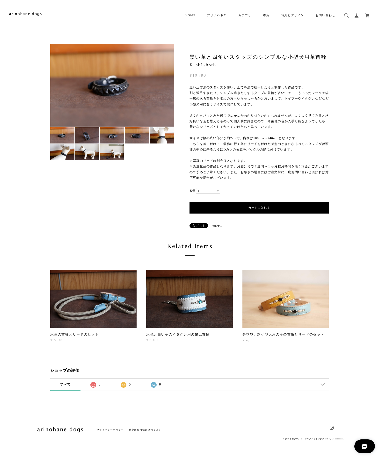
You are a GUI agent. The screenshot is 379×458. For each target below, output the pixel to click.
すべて (65, 384)
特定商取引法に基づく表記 (145, 430)
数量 (192, 191)
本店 (266, 15)
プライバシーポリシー (110, 430)
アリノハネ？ (217, 15)
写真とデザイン (292, 15)
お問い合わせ (325, 15)
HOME (190, 15)
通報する (217, 226)
